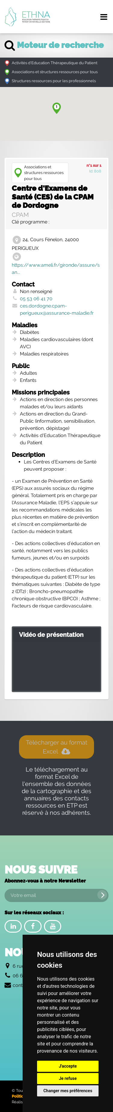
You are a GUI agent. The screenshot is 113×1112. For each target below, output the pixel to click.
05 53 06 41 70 (36, 298)
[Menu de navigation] (103, 16)
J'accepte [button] (68, 1066)
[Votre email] (56, 895)
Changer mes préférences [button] (67, 1090)
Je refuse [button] (68, 1078)
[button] (56, 108)
